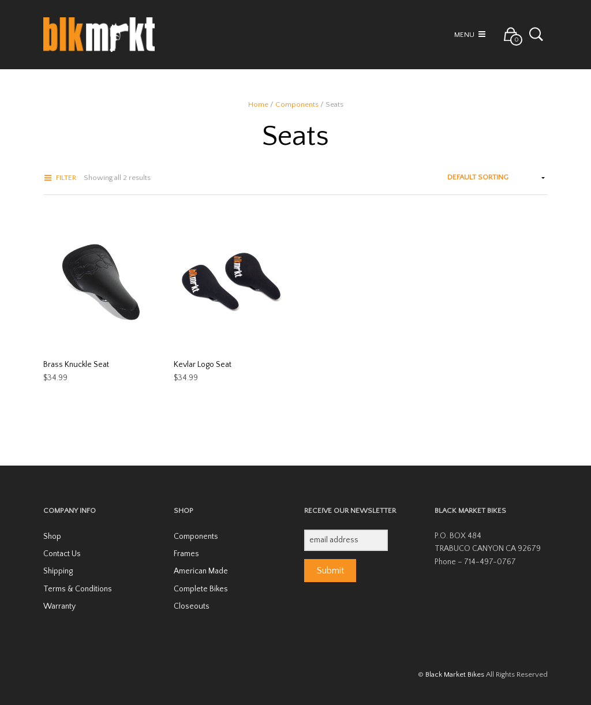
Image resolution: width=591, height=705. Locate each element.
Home (258, 104)
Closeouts (192, 606)
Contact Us (62, 553)
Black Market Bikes (454, 674)
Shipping (58, 571)
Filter (66, 178)
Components (297, 104)
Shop (52, 536)
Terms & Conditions (77, 589)
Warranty (59, 606)
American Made (201, 571)
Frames (186, 553)
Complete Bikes (201, 589)
